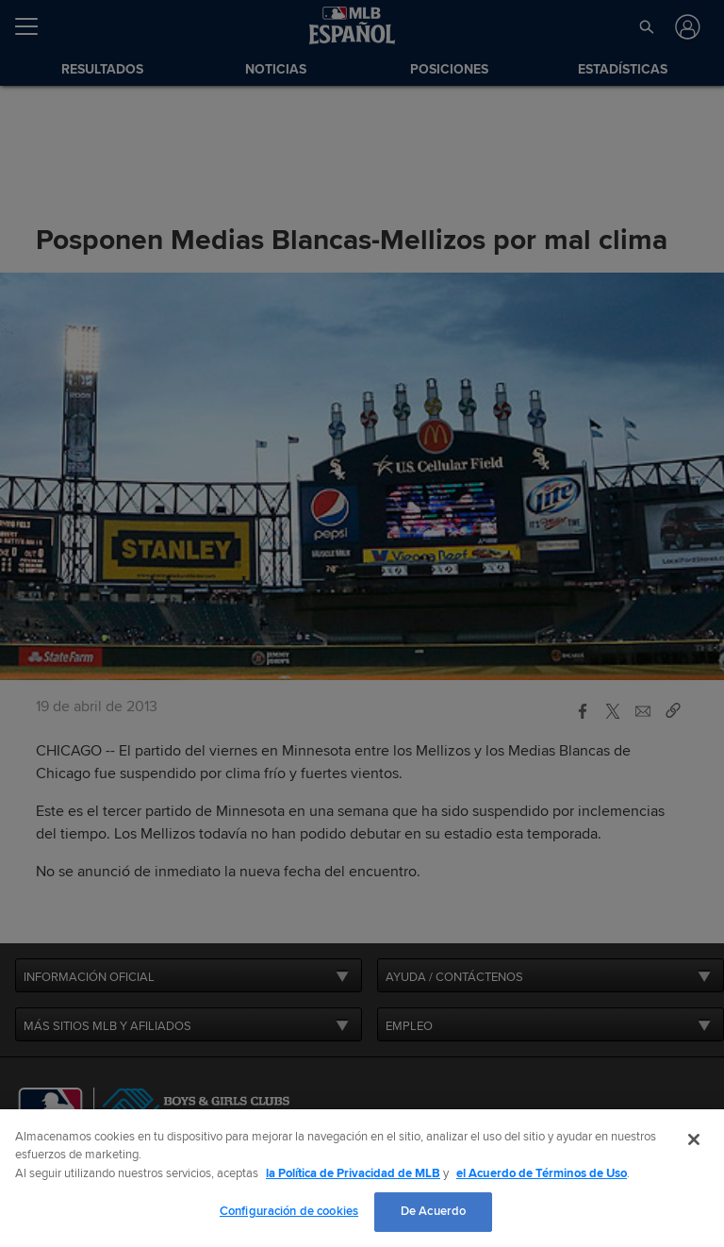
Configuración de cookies (289, 1211)
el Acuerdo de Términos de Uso (541, 1173)
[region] (362, 1178)
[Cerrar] (694, 1139)
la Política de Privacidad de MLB (353, 1173)
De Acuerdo (433, 1211)
